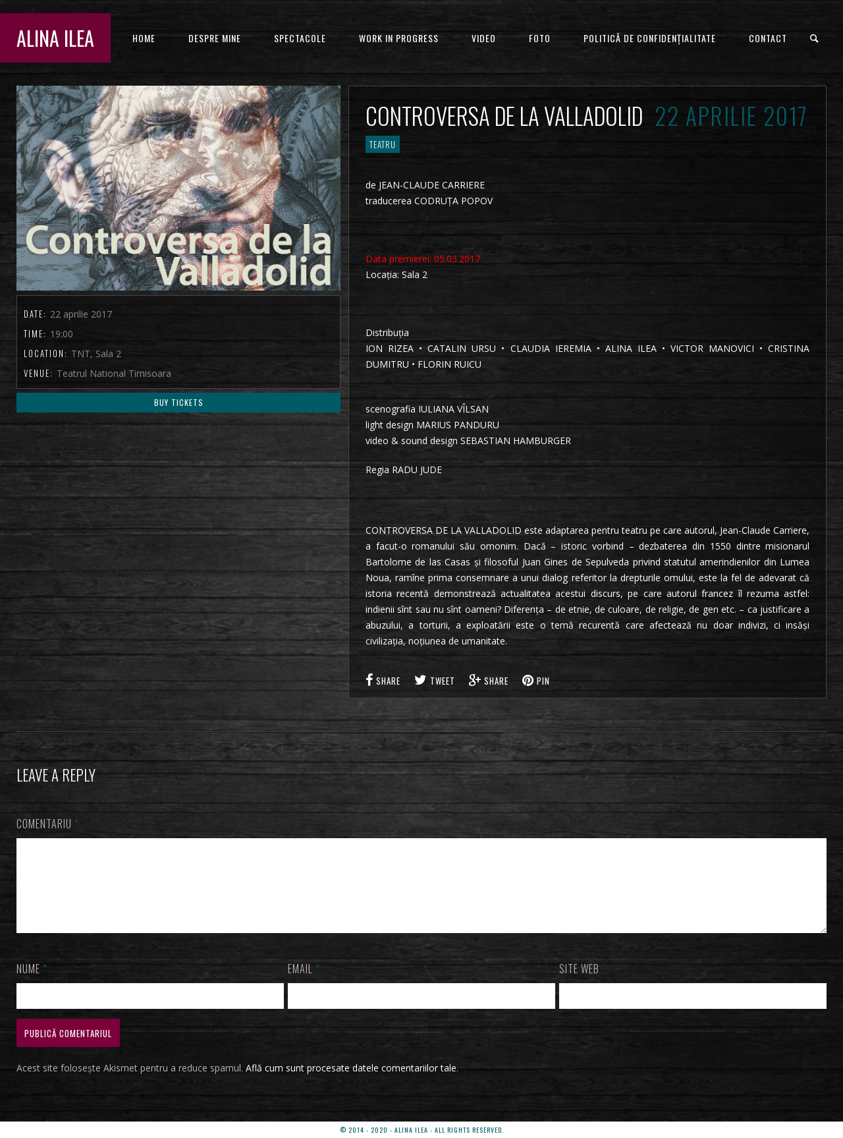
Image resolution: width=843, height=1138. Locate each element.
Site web (579, 984)
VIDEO (484, 38)
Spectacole (300, 38)
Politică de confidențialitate (650, 38)
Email (304, 984)
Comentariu (47, 824)
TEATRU (382, 144)
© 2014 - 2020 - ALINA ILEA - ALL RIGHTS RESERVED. (422, 1130)
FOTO (540, 38)
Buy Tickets (179, 402)
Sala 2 (414, 274)
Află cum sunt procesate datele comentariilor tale (351, 1083)
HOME (143, 38)
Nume (31, 984)
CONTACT (768, 38)
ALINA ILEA (55, 38)
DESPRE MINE (214, 38)
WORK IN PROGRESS (399, 38)
